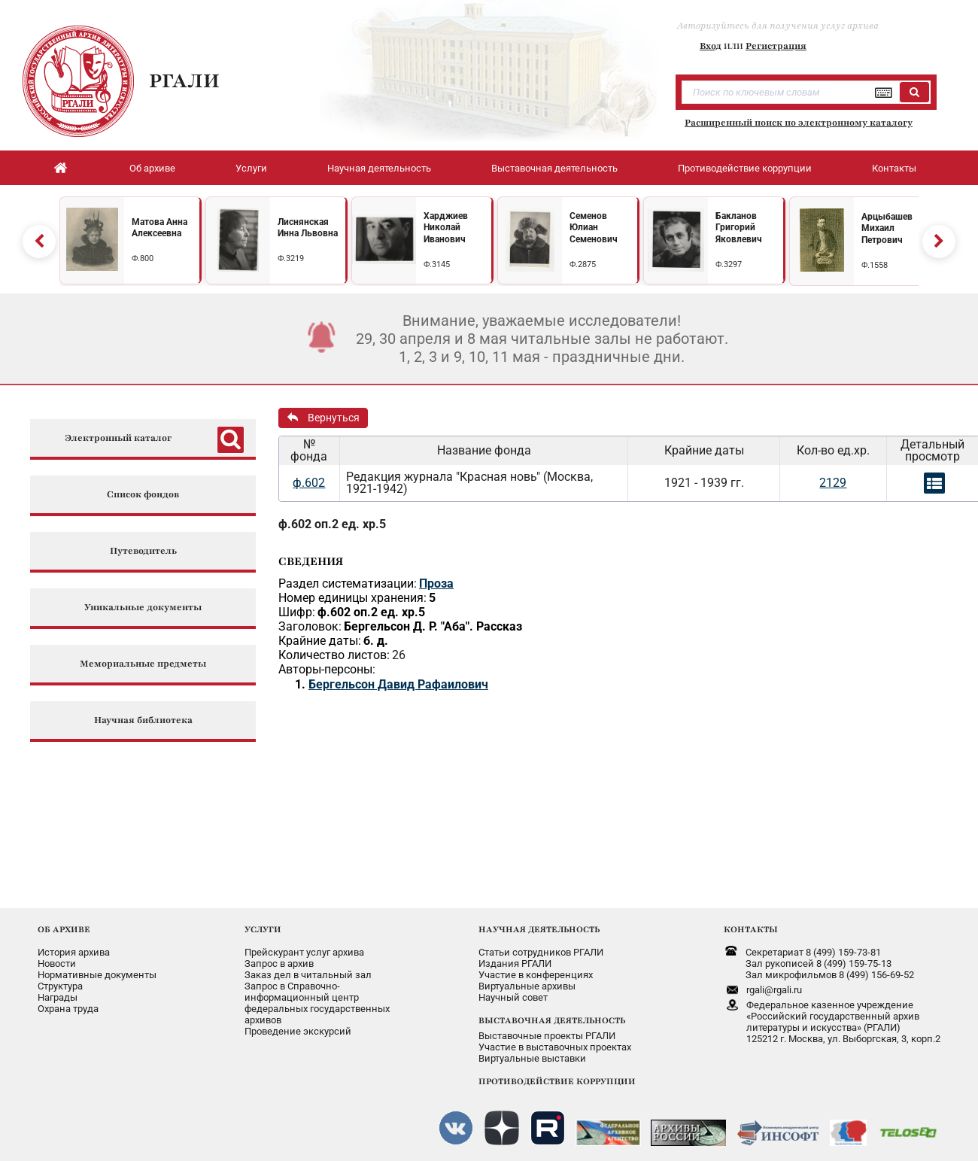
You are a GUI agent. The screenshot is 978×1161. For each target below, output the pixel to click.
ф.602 (309, 477)
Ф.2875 (582, 261)
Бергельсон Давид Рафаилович (398, 678)
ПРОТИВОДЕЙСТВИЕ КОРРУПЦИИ (557, 1075)
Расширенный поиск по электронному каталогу (799, 123)
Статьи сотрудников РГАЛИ (540, 946)
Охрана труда (68, 1002)
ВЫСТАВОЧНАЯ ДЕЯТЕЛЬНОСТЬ (551, 1014)
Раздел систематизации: (347, 577)
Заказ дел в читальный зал (308, 968)
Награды (57, 991)
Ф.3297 (728, 261)
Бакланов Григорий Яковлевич (738, 225)
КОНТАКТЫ (751, 923)
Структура (60, 980)
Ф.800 (142, 255)
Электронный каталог (118, 432)
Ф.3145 (437, 261)
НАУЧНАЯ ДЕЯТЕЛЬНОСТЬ (539, 923)
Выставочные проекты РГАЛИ (546, 1029)
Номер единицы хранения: (352, 592)
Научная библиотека (143, 714)
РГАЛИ (184, 80)
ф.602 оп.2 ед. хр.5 (332, 518)
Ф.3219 (291, 255)
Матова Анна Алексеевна (159, 225)
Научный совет (513, 991)
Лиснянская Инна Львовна (308, 225)
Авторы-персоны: (326, 663)
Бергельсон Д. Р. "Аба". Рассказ (433, 620)
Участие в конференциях (535, 968)
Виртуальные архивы (527, 980)
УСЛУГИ (262, 923)
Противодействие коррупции (745, 168)
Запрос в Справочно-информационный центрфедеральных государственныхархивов (317, 997)
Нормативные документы (97, 968)
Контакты (894, 168)
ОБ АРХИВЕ (64, 923)
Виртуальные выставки (532, 1052)
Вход (710, 46)
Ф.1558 (874, 262)
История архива (74, 946)
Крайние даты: (319, 635)
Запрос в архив (279, 957)
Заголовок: (310, 620)
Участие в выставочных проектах (554, 1041)
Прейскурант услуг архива (304, 946)
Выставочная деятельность (554, 168)
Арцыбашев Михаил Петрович (887, 225)
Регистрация (776, 46)
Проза (436, 577)
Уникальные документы (143, 601)
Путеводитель (143, 545)
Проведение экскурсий (297, 1025)
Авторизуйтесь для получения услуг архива (778, 26)
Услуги (251, 168)
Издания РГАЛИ (514, 957)
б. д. (375, 635)
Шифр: (296, 606)
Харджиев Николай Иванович (446, 225)
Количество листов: (334, 649)
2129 (832, 477)
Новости (57, 957)
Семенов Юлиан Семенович (593, 225)
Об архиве (152, 168)
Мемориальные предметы (143, 658)
